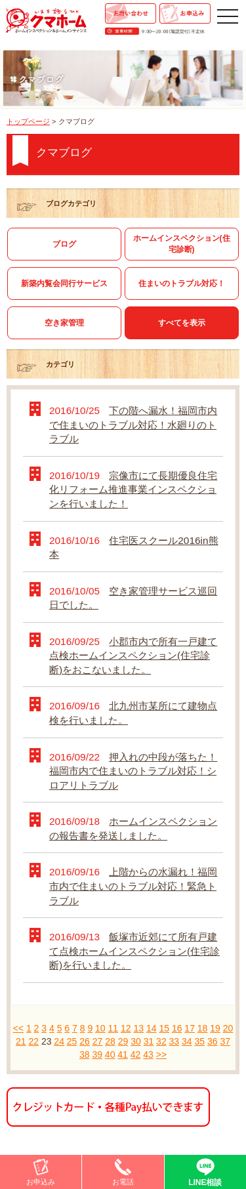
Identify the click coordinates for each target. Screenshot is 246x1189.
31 (149, 1041)
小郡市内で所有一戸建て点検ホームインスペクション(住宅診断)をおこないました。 (133, 655)
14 (151, 1028)
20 (228, 1028)
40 (110, 1054)
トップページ (28, 121)
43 (148, 1054)
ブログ (64, 244)
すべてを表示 (181, 322)
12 (126, 1028)
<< (18, 1028)
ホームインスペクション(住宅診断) (181, 244)
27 (97, 1041)
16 (177, 1028)
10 (100, 1028)
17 (189, 1028)
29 (123, 1041)
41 (122, 1054)
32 (161, 1041)
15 (164, 1028)
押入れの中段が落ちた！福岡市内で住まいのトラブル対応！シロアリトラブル (133, 771)
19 (215, 1028)
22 (33, 1041)
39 (97, 1054)
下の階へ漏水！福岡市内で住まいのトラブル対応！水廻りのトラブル (133, 424)
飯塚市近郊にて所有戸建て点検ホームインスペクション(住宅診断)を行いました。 (134, 950)
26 (84, 1041)
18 (202, 1028)
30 (136, 1041)
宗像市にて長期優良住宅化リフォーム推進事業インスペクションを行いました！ (133, 489)
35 (200, 1041)
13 (138, 1028)
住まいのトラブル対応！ (181, 283)
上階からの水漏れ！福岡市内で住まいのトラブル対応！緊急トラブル (133, 886)
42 (136, 1054)
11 (113, 1028)
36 (212, 1041)
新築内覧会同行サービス (64, 283)
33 (174, 1041)
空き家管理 (64, 322)
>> (161, 1054)
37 (225, 1041)
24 (59, 1041)
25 (72, 1041)
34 (187, 1041)
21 (21, 1041)
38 (84, 1054)
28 (110, 1041)
